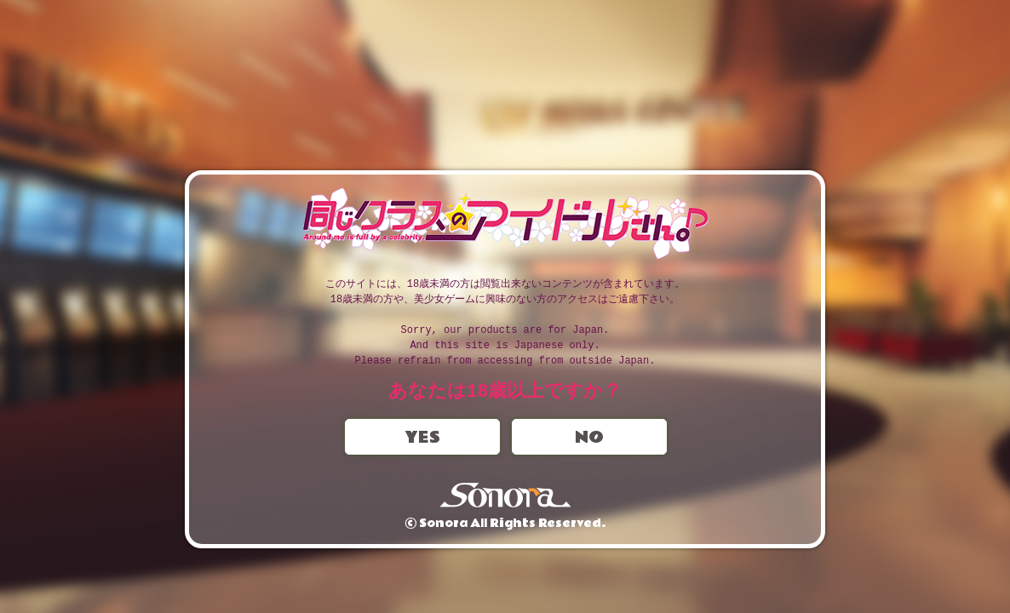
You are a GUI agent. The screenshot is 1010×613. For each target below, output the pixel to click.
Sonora (505, 496)
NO (589, 438)
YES (422, 438)
